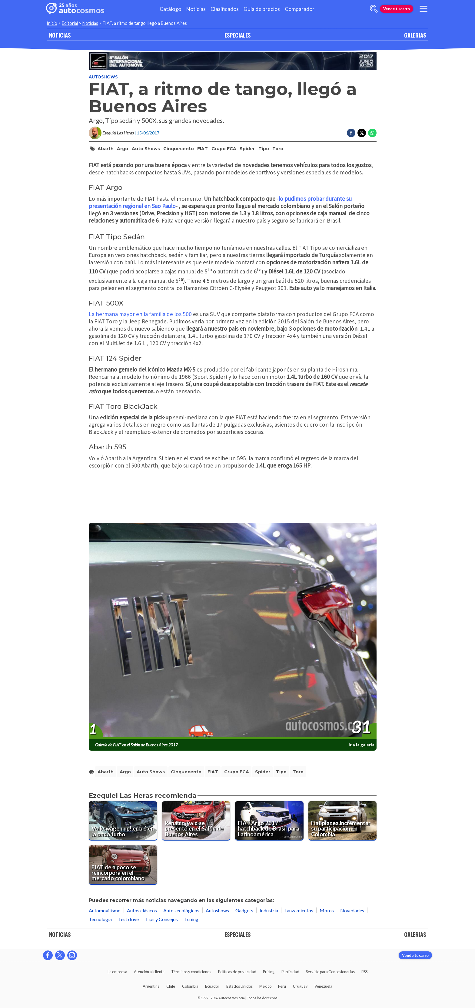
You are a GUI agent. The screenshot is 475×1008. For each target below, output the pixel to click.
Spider (247, 148)
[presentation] (233, 631)
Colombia (190, 986)
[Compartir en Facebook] (351, 133)
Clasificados (225, 9)
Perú (282, 986)
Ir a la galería (361, 744)
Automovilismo (105, 910)
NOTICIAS (60, 35)
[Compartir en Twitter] (361, 133)
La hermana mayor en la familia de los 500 (140, 314)
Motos (327, 910)
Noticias (196, 9)
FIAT (202, 148)
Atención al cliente (149, 971)
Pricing (268, 971)
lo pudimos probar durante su (315, 198)
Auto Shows (146, 148)
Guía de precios (262, 9)
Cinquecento (178, 148)
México (265, 986)
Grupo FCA (223, 148)
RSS (364, 971)
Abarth (106, 148)
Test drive (128, 919)
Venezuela (323, 986)
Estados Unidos (239, 986)
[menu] (423, 9)
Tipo (263, 148)
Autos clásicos (142, 910)
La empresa (117, 971)
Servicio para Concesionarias (330, 971)
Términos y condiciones (191, 971)
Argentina (151, 986)
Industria (269, 910)
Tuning (191, 919)
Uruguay (300, 986)
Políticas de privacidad (237, 971)
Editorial (70, 23)
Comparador (299, 9)
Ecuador (212, 986)
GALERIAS (415, 35)
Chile (170, 986)
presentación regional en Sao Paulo (132, 206)
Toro (277, 148)
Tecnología (100, 919)
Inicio (52, 23)
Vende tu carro (396, 8)
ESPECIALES (237, 35)
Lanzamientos (298, 910)
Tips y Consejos (161, 919)
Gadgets (244, 910)
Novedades (352, 910)
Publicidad (290, 971)
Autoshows (103, 76)
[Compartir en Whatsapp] (372, 133)
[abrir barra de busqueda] (373, 8)
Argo (122, 148)
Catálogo (170, 9)
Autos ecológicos (181, 910)
